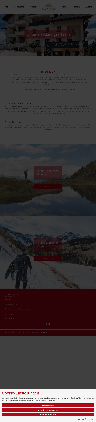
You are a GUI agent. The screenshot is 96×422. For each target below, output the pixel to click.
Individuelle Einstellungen (48, 414)
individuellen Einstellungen (47, 400)
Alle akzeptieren (48, 405)
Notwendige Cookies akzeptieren (48, 410)
